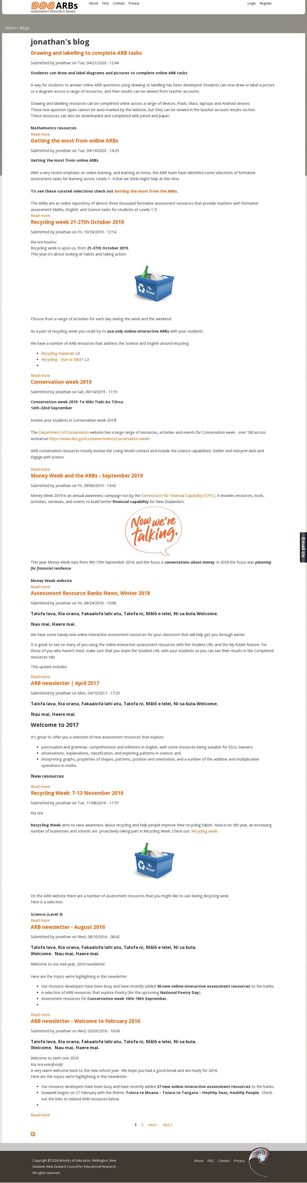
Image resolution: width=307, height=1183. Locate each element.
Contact (118, 3)
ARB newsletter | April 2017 (65, 683)
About (93, 3)
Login (252, 3)
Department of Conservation (64, 432)
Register (266, 3)
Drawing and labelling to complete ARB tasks (86, 53)
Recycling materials (57, 353)
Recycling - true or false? (62, 359)
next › (153, 1124)
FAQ (105, 3)
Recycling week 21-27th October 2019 (77, 222)
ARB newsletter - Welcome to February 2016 (85, 1021)
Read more (40, 134)
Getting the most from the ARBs (145, 191)
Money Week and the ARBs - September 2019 (87, 475)
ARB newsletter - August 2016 (68, 927)
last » (168, 1124)
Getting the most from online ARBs (74, 140)
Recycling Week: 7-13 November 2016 (77, 793)
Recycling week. (204, 831)
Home (10, 27)
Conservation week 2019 (61, 381)
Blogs (25, 27)
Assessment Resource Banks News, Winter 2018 (90, 593)
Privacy (134, 3)
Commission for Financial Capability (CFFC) (178, 495)
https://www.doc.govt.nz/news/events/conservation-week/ (99, 438)
